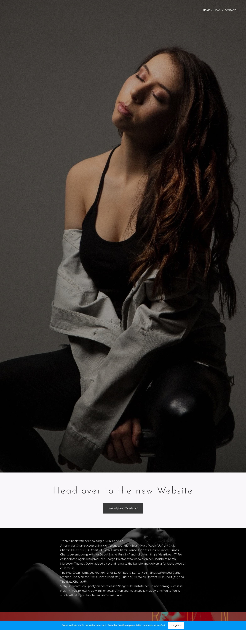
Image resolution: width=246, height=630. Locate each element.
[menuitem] (207, 10)
